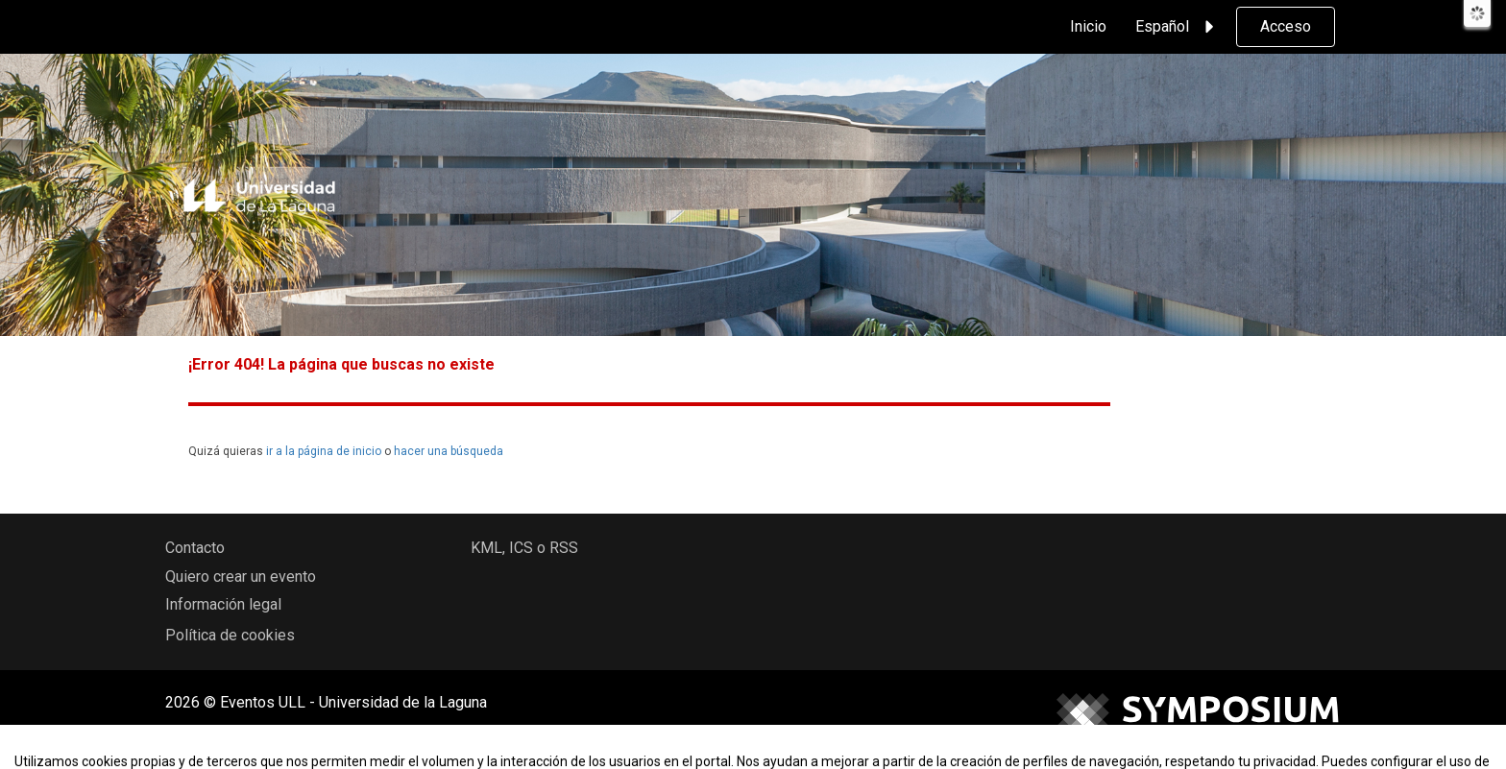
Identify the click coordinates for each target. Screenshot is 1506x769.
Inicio (1088, 26)
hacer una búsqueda (448, 451)
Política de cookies (230, 635)
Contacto (195, 548)
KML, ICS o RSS (524, 548)
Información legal (223, 604)
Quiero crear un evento (240, 576)
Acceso (1285, 26)
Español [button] (1177, 26)
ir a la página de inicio (323, 451)
